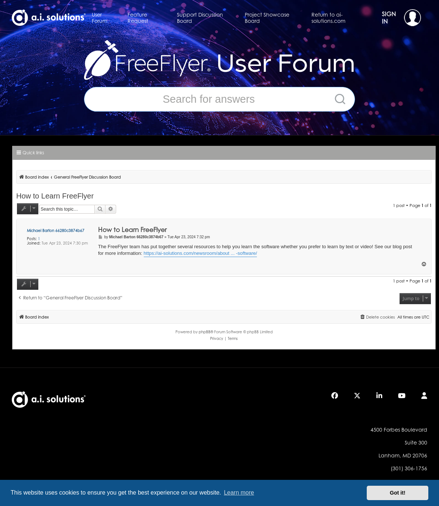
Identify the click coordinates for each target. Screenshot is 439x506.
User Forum (99, 17)
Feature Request (138, 17)
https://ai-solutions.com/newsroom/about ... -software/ (200, 253)
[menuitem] (377, 317)
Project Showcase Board (267, 17)
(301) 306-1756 (409, 468)
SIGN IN (401, 17)
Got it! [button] (397, 493)
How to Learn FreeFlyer (55, 196)
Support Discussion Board (200, 17)
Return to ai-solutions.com (328, 17)
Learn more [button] (239, 492)
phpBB (204, 332)
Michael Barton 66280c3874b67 (55, 230)
